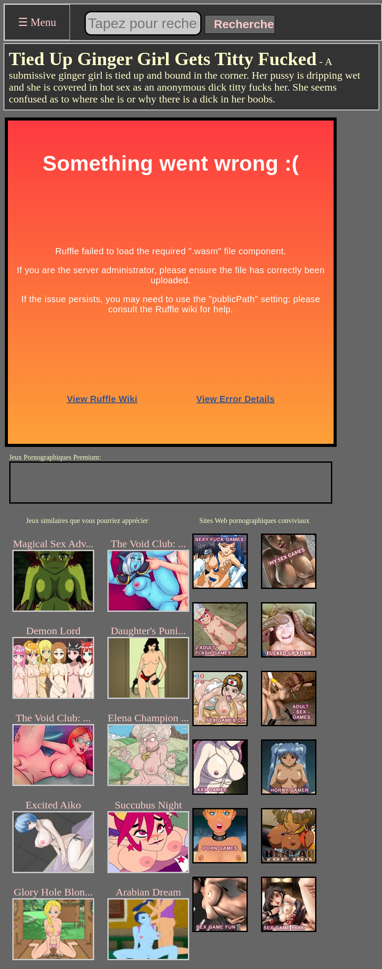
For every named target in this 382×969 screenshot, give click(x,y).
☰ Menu (37, 22)
